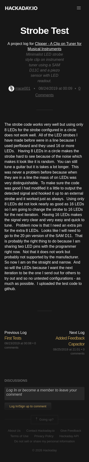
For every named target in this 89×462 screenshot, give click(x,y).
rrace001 (19, 88)
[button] (79, 8)
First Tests (13, 338)
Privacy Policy (44, 436)
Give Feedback (70, 430)
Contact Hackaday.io (40, 430)
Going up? (44, 419)
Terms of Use (19, 436)
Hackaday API (69, 436)
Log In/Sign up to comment (27, 406)
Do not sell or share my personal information (44, 441)
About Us (14, 430)
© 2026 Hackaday (44, 450)
